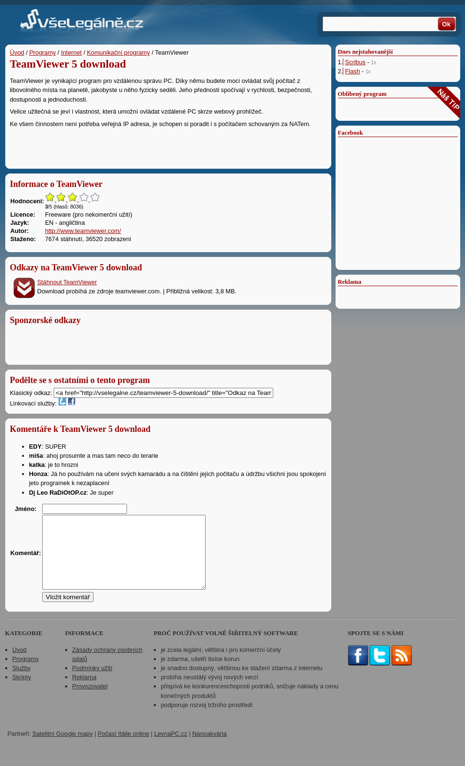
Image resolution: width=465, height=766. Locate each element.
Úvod (17, 52)
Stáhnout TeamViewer (67, 282)
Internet (71, 52)
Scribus (355, 62)
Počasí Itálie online (123, 748)
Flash (352, 71)
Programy (42, 52)
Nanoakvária (209, 748)
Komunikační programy (118, 52)
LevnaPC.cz (170, 748)
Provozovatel (90, 700)
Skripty (21, 691)
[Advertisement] (168, 145)
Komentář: (26, 560)
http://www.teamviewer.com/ (83, 230)
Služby (21, 682)
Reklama (84, 691)
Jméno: (26, 508)
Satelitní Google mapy (62, 748)
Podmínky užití (92, 682)
